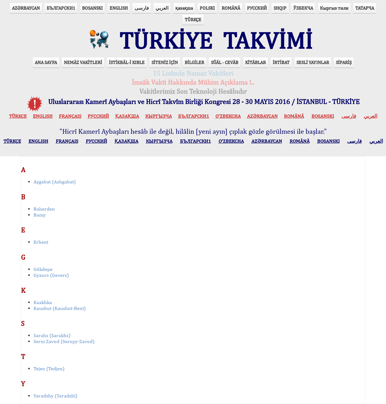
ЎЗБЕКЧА (303, 8)
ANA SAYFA (46, 62)
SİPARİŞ (344, 62)
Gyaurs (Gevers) (51, 275)
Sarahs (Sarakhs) (51, 335)
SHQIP (280, 8)
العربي (162, 8)
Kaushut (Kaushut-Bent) (59, 308)
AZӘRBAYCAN (26, 8)
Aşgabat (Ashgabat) (54, 182)
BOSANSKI (92, 8)
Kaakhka (42, 302)
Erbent (40, 242)
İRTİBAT (281, 62)
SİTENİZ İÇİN (165, 62)
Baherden (44, 209)
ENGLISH (119, 8)
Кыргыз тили (334, 8)
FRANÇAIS (70, 116)
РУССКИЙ (257, 8)
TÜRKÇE (193, 19)
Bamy (39, 215)
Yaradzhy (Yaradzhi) (55, 396)
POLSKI (207, 8)
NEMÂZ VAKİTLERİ (83, 62)
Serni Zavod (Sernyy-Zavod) (64, 341)
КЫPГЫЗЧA (158, 116)
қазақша (184, 8)
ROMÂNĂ (231, 8)
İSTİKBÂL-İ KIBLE (127, 62)
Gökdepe (43, 269)
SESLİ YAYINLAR (312, 62)
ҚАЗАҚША (127, 116)
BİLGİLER (194, 62)
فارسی (142, 8)
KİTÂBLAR (255, 62)
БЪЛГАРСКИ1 (61, 8)
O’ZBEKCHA (228, 116)
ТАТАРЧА (364, 8)
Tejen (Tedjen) (48, 369)
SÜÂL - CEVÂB (224, 62)
